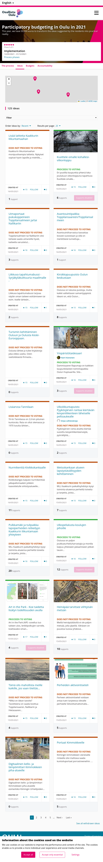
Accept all (28, 854)
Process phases (12, 57)
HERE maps (92, 101)
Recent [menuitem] (25, 126)
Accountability (45, 65)
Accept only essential (52, 854)
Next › (59, 817)
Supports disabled (84, 197)
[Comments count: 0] (45, 189)
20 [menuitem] (57, 126)
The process (8, 65)
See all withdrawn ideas (88, 823)
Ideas (20, 65)
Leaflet (81, 101)
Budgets (30, 65)
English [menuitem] (6, 3)
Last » (69, 817)
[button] (68, 94)
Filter (51, 117)
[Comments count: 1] (45, 308)
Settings (76, 854)
